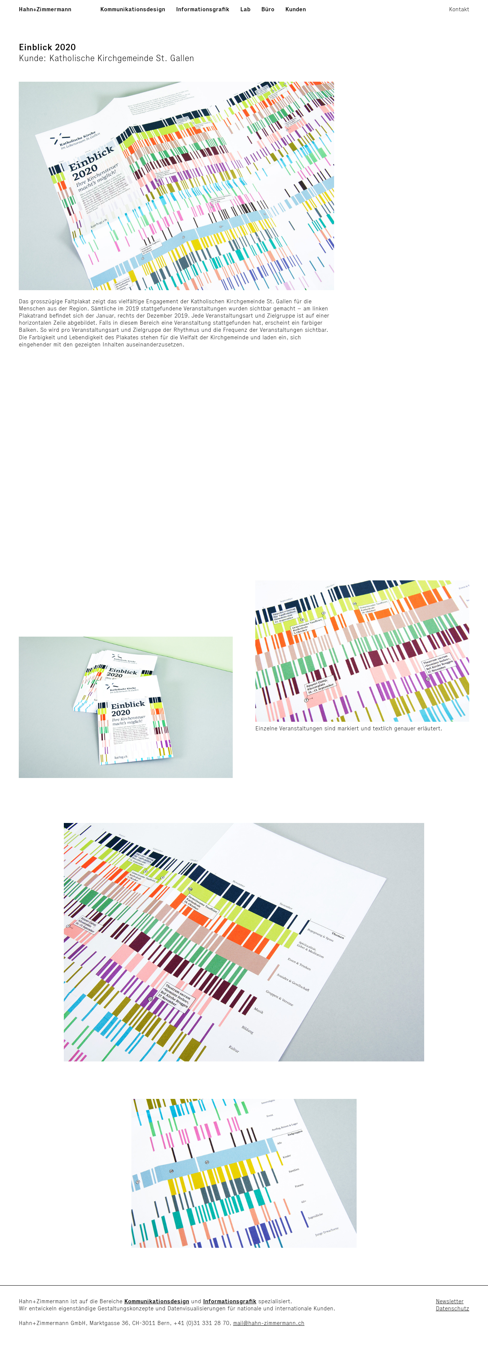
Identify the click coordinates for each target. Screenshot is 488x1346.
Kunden (295, 9)
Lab (245, 9)
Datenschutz (452, 1308)
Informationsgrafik (202, 9)
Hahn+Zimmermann (45, 9)
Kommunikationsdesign (132, 9)
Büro (267, 9)
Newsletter (450, 1301)
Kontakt (459, 9)
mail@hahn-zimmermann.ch (268, 1323)
